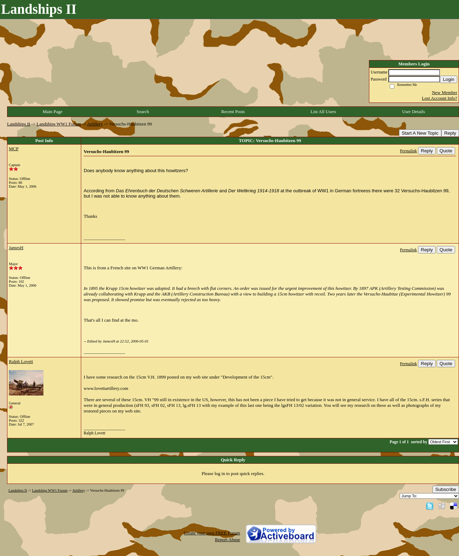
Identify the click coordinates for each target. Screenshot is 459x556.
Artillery (95, 124)
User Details (413, 111)
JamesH (16, 247)
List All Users (323, 111)
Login (448, 79)
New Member (444, 92)
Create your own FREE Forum (212, 532)
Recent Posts (233, 111)
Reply (450, 133)
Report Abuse (227, 539)
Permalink (408, 151)
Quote (446, 150)
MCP (13, 148)
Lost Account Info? (439, 98)
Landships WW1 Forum (59, 124)
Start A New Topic (420, 133)
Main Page (52, 111)
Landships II (18, 124)
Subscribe (445, 489)
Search (143, 111)
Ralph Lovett (21, 361)
